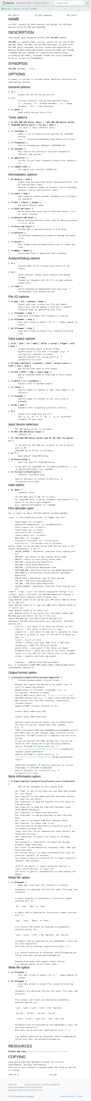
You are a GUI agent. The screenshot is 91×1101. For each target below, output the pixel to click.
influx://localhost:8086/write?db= (34, 757)
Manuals (6, 9)
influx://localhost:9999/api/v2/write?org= (38, 749)
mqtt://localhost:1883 (62, 695)
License (80, 1096)
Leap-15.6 (16, 9)
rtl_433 (25, 9)
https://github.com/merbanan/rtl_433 (47, 1051)
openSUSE (21, 3)
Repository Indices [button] (40, 3)
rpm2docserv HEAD (67, 1096)
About (29, 3)
